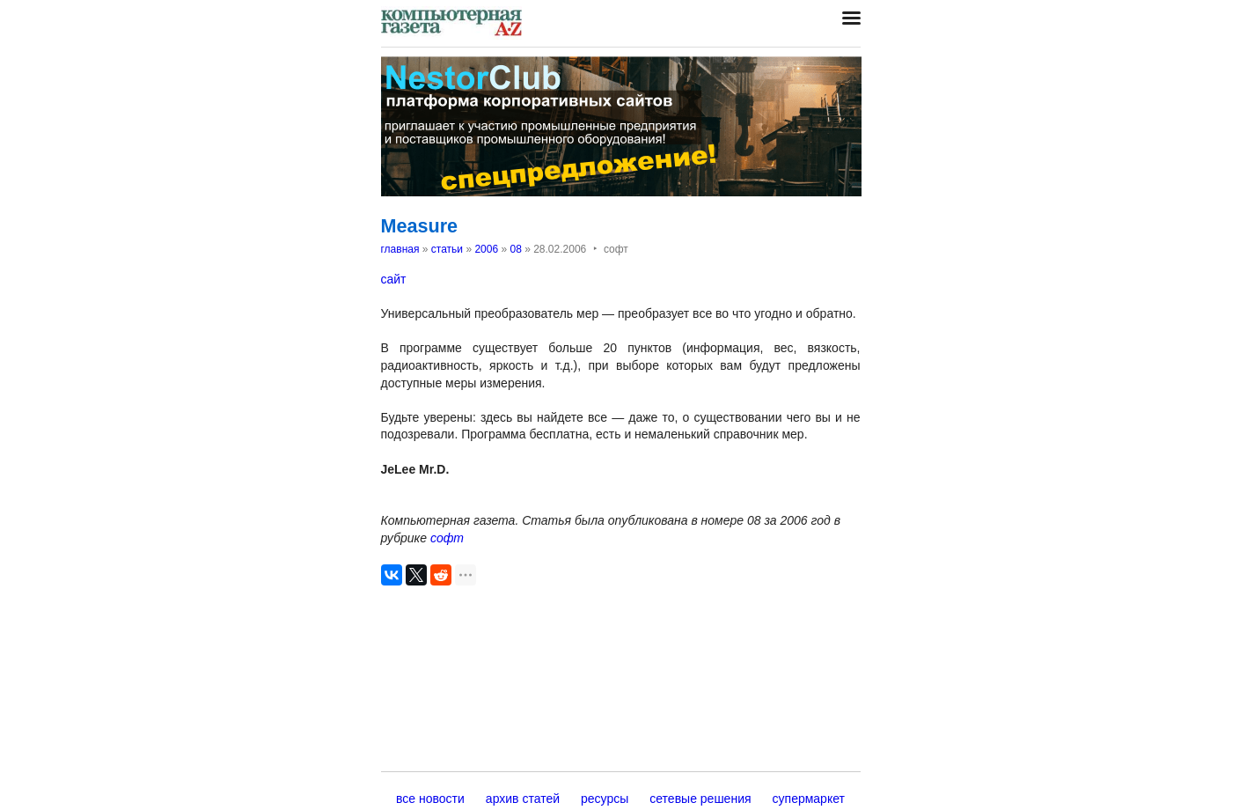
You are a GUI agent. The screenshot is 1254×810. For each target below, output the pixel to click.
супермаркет (809, 799)
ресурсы (604, 799)
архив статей (523, 799)
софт (447, 538)
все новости (430, 799)
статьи (447, 249)
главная (400, 249)
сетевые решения (700, 799)
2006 (486, 249)
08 (515, 249)
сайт (394, 279)
